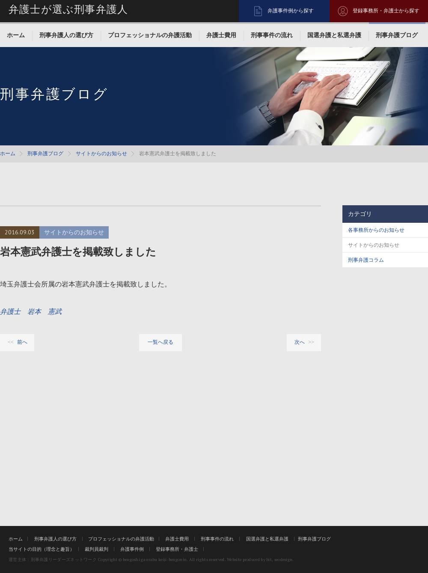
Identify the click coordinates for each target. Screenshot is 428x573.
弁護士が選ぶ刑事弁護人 (68, 9)
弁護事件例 (132, 549)
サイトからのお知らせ (101, 154)
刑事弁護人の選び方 (66, 35)
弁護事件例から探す (291, 11)
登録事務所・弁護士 (177, 549)
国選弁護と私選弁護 (334, 35)
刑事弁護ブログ (397, 35)
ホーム (16, 35)
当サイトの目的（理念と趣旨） (41, 549)
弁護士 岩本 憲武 (31, 311)
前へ (22, 342)
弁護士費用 (221, 35)
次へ (299, 342)
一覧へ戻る (160, 342)
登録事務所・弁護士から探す (386, 11)
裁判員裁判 (96, 549)
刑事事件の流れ (272, 35)
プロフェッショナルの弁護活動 (150, 35)
